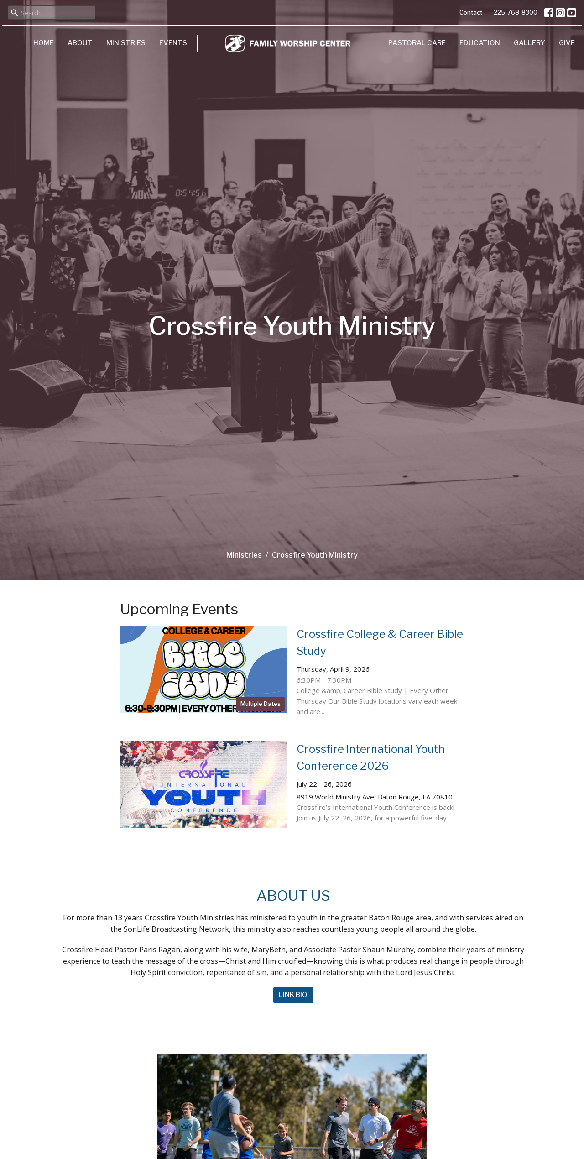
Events (173, 43)
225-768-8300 (515, 12)
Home (43, 43)
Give (567, 43)
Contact (470, 12)
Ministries (126, 43)
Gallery (529, 43)
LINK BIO (293, 995)
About (80, 43)
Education (479, 43)
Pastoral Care (417, 43)
